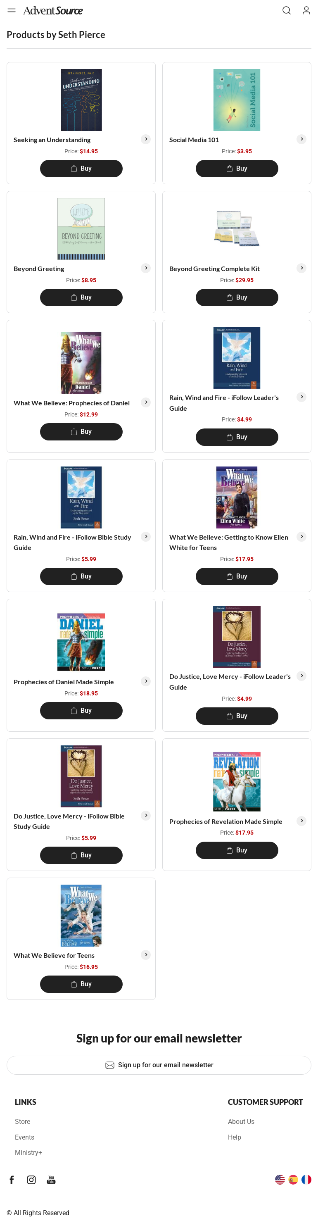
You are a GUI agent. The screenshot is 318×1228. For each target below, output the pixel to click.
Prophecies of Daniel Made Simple (64, 681)
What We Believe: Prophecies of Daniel (72, 403)
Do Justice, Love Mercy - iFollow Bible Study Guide (69, 821)
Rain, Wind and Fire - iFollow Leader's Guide (224, 402)
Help (234, 1137)
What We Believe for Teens (54, 955)
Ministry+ (28, 1153)
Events (24, 1137)
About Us (241, 1122)
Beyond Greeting (39, 268)
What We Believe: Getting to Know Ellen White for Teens (228, 542)
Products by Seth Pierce (56, 34)
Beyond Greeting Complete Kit (214, 268)
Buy (81, 168)
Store (22, 1122)
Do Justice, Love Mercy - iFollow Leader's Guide (230, 681)
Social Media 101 (194, 139)
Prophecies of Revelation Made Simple (225, 821)
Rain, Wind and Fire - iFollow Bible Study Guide (72, 542)
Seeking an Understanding (52, 139)
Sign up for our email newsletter (159, 1065)
